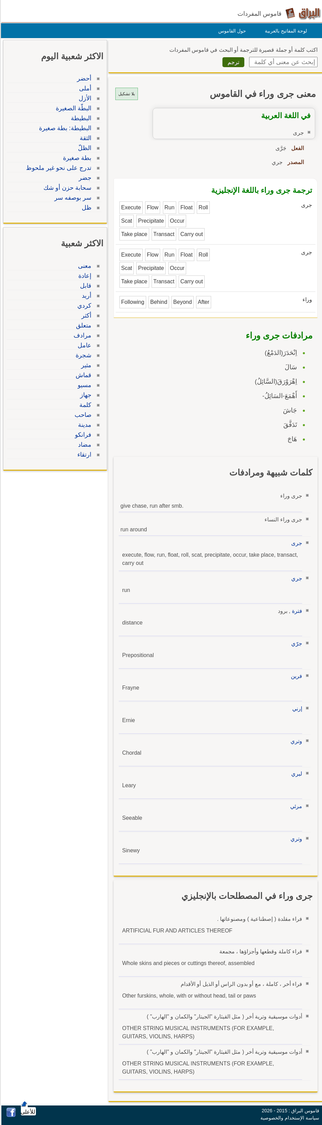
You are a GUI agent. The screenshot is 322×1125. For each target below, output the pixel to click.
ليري (295, 774)
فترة (296, 611)
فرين (295, 676)
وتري (295, 741)
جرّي (295, 643)
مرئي (295, 806)
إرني (296, 709)
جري (295, 578)
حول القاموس (231, 31)
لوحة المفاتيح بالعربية (285, 31)
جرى (295, 543)
